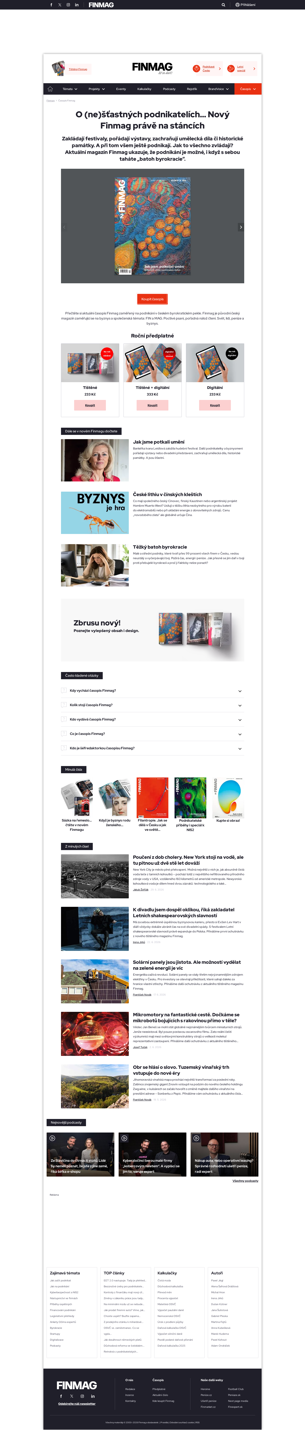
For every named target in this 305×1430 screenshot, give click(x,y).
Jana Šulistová (219, 1310)
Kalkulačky (144, 89)
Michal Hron (218, 1292)
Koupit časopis (152, 299)
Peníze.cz (206, 1395)
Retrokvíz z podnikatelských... (121, 1351)
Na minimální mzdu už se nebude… (124, 1304)
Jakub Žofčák (140, 889)
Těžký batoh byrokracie (160, 547)
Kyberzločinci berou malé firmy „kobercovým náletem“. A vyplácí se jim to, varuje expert (151, 1166)
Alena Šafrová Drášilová (224, 1286)
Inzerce (129, 1395)
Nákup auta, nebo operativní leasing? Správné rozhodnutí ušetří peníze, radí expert (224, 1166)
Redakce (130, 1389)
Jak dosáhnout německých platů (122, 1339)
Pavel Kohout (219, 1339)
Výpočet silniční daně (170, 1334)
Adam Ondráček (220, 1345)
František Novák (142, 994)
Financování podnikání (63, 1310)
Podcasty (169, 89)
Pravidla (164, 1422)
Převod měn (165, 1292)
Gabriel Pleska (219, 1316)
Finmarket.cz (208, 1407)
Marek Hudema (220, 1334)
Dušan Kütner (219, 1304)
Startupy (55, 1334)
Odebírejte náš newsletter (77, 1404)
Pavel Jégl (217, 1280)
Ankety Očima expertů (63, 1322)
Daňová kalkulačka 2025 (171, 1345)
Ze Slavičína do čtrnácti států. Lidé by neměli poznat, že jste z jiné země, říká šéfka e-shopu (79, 1166)
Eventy (121, 89)
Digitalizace (57, 1339)
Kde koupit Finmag (163, 1401)
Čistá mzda (164, 1280)
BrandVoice (216, 89)
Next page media (238, 1401)
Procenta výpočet (168, 1298)
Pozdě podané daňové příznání (175, 1339)
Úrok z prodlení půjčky (170, 1322)
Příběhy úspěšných (61, 1304)
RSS (197, 1422)
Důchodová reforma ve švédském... (124, 1345)
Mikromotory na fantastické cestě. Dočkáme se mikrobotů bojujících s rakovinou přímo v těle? (186, 1018)
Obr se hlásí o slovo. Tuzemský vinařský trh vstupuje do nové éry (181, 1070)
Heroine (205, 1389)
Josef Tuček (140, 1047)
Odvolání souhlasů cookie (182, 1422)
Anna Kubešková (220, 1328)
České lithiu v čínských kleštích (167, 494)
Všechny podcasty (245, 1181)
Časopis (245, 89)
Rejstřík (192, 89)
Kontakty (130, 1401)
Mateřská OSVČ (167, 1304)
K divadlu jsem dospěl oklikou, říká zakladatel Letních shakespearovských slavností (183, 913)
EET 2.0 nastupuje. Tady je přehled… (125, 1280)
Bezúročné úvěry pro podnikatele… (124, 1286)
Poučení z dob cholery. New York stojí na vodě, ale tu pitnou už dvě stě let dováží (188, 860)
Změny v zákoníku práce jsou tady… (124, 1298)
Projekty (94, 89)
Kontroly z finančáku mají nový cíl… (124, 1292)
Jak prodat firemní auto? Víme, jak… (124, 1310)
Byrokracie (56, 1328)
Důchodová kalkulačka (170, 1286)
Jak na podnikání (59, 1286)
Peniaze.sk (234, 1395)
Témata (67, 89)
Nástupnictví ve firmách (64, 1298)
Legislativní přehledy (62, 1316)
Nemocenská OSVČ (169, 1316)
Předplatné (158, 1389)
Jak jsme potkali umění (158, 442)
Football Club (236, 1389)
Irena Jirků (139, 942)
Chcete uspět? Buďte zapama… (122, 1316)
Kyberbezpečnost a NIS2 (64, 1292)
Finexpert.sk (235, 1407)
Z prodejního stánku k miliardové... (123, 1322)
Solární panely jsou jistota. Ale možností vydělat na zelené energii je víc (187, 965)
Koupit (90, 405)
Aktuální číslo (160, 1395)
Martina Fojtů (218, 1322)
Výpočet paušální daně (171, 1310)
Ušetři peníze (208, 1401)
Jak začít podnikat (60, 1280)
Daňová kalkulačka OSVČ (172, 1328)
